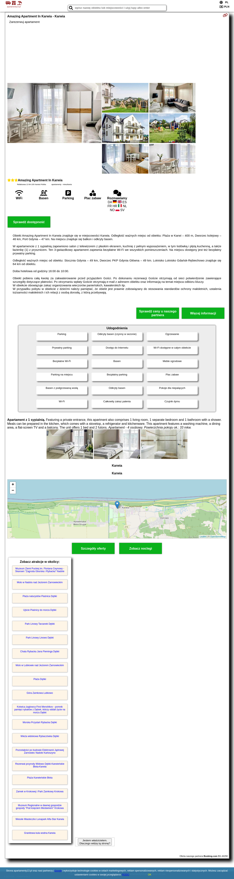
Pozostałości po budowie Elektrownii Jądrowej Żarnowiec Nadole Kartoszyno (40, 751)
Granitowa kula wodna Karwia (39, 833)
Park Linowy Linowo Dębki (40, 637)
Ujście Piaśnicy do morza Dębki (39, 610)
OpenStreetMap (218, 536)
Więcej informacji (203, 313)
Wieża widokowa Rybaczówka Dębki (40, 736)
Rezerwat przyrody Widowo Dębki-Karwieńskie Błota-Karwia (39, 765)
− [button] (13, 491)
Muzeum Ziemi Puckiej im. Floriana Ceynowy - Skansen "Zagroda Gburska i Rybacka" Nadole (39, 570)
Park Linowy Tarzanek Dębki (40, 623)
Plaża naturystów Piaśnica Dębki (40, 596)
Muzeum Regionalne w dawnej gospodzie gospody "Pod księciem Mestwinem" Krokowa (40, 806)
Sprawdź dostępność (29, 222)
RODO (125, 874)
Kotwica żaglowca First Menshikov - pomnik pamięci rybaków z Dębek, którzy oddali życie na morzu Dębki (39, 709)
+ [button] (13, 485)
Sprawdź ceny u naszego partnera (157, 313)
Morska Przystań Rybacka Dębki (40, 722)
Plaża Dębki (40, 679)
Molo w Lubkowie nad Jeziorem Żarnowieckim (40, 665)
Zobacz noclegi (140, 548)
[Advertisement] (117, 53)
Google (58, 870)
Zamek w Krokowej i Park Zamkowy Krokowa (39, 791)
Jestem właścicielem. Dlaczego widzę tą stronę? (94, 842)
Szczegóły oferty (93, 548)
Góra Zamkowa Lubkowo (40, 693)
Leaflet (203, 536)
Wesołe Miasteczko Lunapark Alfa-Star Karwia (40, 819)
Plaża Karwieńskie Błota (39, 777)
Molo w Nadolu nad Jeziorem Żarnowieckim (40, 582)
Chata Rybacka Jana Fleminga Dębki (39, 651)
